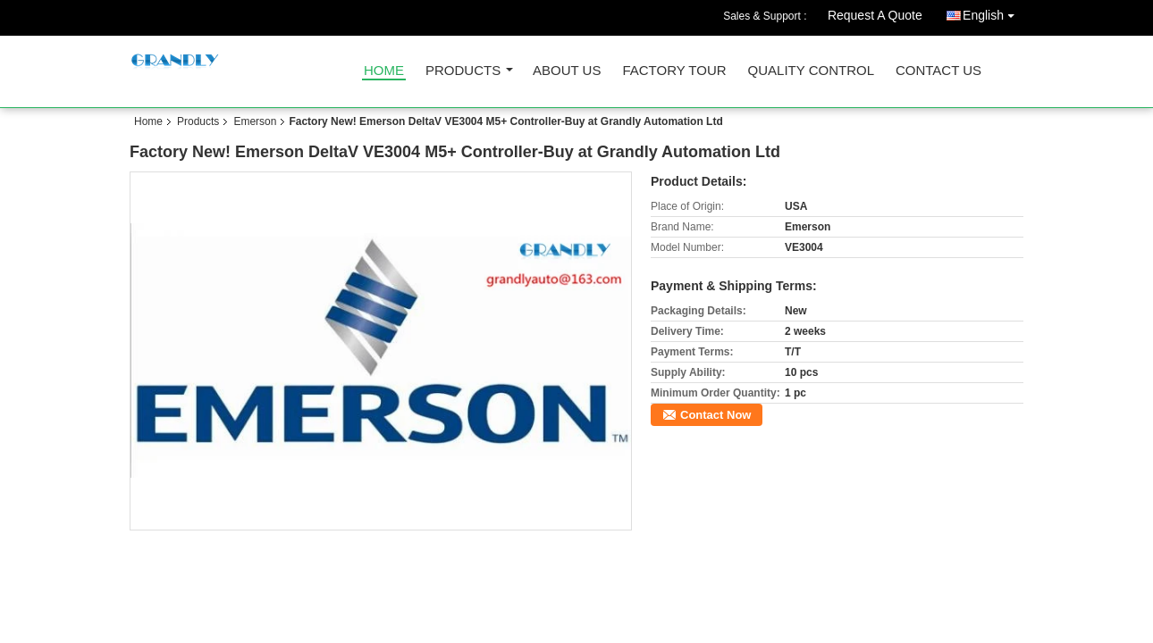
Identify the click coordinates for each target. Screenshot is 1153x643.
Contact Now (715, 415)
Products (463, 71)
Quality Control (811, 71)
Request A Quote (875, 15)
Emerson (254, 121)
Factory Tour (674, 71)
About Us (567, 71)
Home (384, 71)
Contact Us (938, 71)
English (993, 12)
